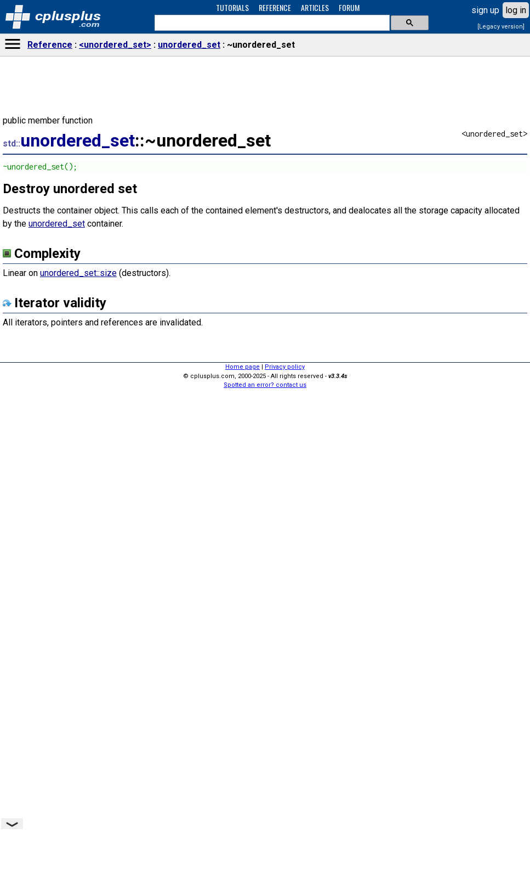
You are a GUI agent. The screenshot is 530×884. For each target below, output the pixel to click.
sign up (485, 10)
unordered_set (189, 45)
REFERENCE (275, 7)
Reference (49, 45)
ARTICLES (315, 7)
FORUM (349, 7)
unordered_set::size (78, 273)
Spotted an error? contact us (265, 384)
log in (515, 10)
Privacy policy (285, 366)
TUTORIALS (232, 7)
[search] (271, 23)
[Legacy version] (501, 26)
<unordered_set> (115, 45)
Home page (242, 366)
